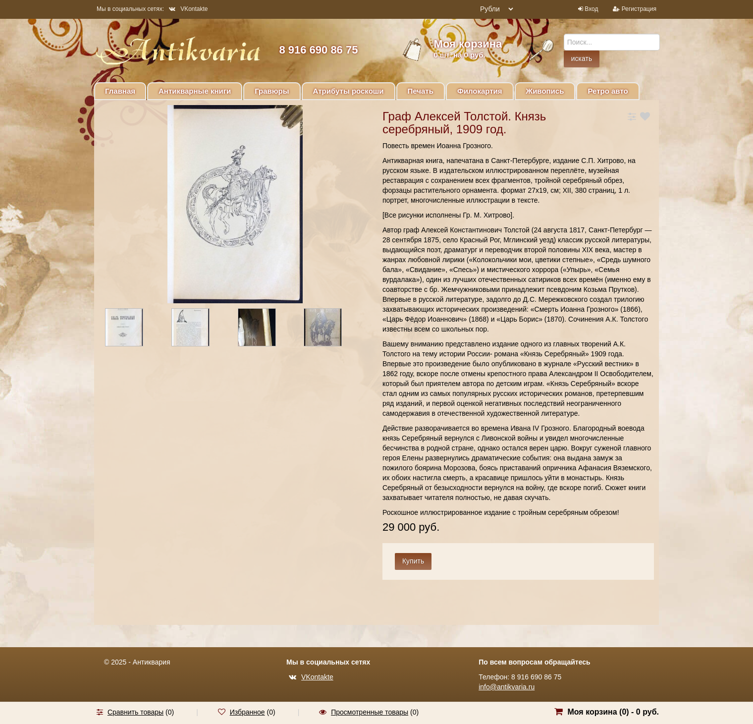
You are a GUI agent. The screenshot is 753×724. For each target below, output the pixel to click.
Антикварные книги (195, 91)
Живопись (545, 91)
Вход (591, 8)
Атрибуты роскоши (348, 91)
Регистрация (639, 8)
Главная (120, 91)
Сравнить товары (135, 712)
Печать (420, 91)
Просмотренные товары (369, 712)
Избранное (247, 712)
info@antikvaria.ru (507, 687)
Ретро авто (608, 91)
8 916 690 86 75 (318, 50)
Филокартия (479, 91)
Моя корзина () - (613, 712)
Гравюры (272, 91)
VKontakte (188, 8)
